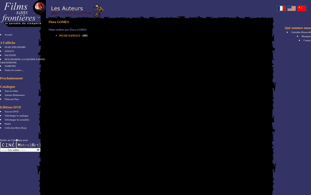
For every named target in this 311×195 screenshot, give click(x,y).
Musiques (306, 36)
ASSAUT (9, 51)
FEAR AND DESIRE (15, 47)
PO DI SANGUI (73, 35)
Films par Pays (12, 99)
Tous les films (11, 91)
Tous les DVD (11, 111)
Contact (307, 40)
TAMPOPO (10, 66)
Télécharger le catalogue (16, 115)
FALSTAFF (10, 55)
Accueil (8, 34)
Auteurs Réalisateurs (15, 95)
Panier (8, 123)
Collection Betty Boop (15, 127)
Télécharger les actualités (17, 119)
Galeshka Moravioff (301, 32)
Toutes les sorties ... (14, 70)
